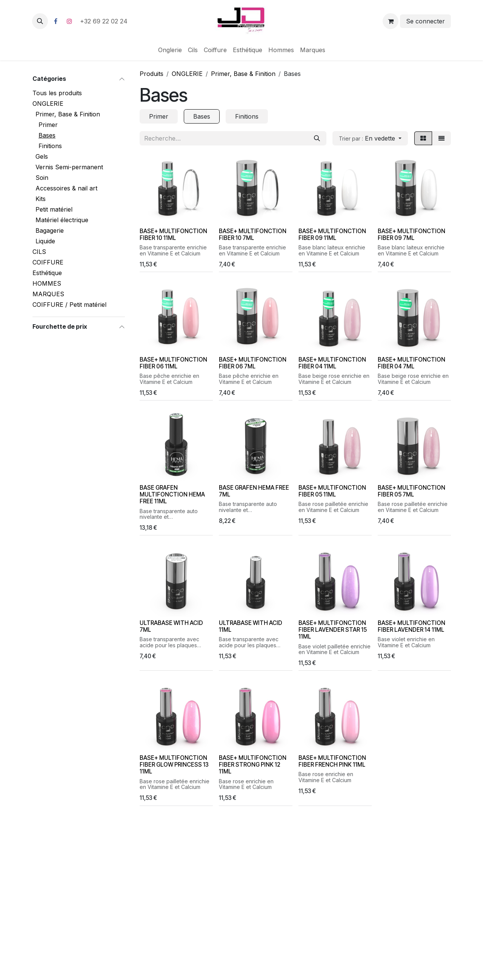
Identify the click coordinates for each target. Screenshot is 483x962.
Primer (48, 124)
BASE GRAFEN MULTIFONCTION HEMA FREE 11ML (172, 494)
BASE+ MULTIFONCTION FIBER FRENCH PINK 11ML (332, 761)
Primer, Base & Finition (67, 114)
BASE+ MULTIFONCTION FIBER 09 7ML (411, 234)
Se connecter (425, 21)
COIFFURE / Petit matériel (69, 304)
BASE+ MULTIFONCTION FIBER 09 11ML (332, 234)
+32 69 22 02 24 (104, 21)
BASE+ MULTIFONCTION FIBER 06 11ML (173, 363)
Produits (151, 73)
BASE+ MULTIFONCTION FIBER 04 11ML (332, 363)
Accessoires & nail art (66, 188)
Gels (41, 156)
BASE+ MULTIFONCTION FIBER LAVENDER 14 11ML (411, 626)
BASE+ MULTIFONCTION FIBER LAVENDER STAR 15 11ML (332, 629)
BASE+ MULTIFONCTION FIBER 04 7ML (411, 363)
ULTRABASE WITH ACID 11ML (250, 626)
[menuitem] (170, 49)
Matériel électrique (61, 220)
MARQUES (48, 294)
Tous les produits (57, 93)
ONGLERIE (47, 103)
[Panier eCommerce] (390, 21)
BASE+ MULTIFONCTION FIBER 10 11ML (173, 234)
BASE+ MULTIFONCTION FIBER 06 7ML (252, 363)
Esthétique (47, 273)
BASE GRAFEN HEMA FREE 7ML (254, 491)
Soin (41, 177)
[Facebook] (55, 21)
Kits (40, 199)
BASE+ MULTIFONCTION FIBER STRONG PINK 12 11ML (252, 764)
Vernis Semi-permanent (69, 167)
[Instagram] (69, 21)
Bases (46, 135)
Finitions (50, 146)
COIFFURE (47, 262)
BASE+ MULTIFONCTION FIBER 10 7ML (252, 234)
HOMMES (46, 283)
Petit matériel (53, 209)
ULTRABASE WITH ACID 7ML (171, 626)
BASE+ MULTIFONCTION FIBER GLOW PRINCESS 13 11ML (174, 764)
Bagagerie (49, 230)
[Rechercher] (317, 138)
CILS (39, 251)
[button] (40, 21)
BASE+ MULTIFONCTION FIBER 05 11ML (332, 491)
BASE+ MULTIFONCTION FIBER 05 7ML (411, 491)
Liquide (45, 241)
